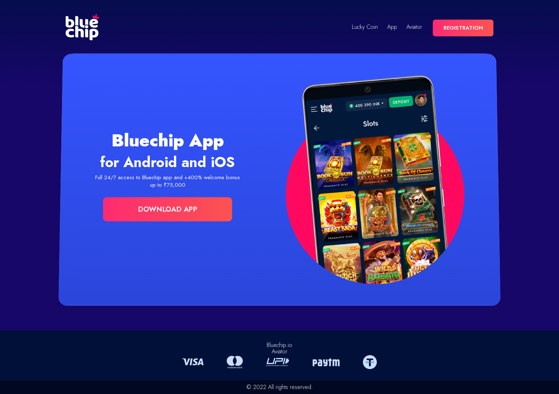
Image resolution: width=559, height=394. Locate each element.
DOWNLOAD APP (168, 209)
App (392, 27)
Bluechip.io (279, 345)
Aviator (414, 27)
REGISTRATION (463, 28)
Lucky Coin (365, 27)
